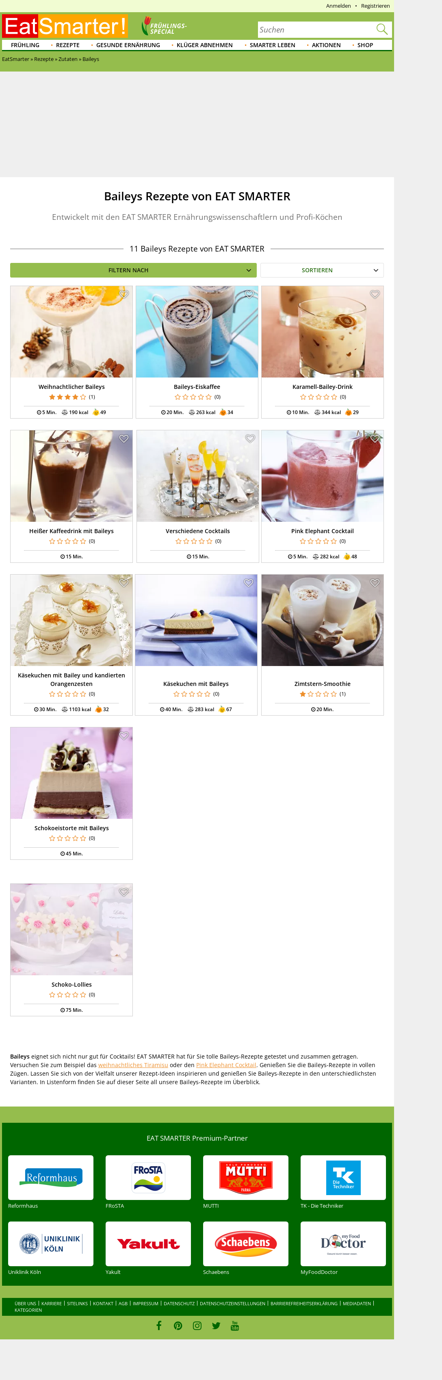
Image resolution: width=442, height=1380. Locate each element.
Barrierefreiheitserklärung (304, 1303)
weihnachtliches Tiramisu (133, 1065)
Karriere (51, 1303)
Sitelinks (77, 1303)
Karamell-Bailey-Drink (322, 387)
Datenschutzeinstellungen (232, 1303)
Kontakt (103, 1303)
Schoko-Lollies (72, 984)
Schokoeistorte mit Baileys (72, 828)
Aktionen (326, 45)
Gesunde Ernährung (128, 45)
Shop (365, 45)
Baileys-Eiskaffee (197, 387)
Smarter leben (272, 45)
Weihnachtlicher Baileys (72, 387)
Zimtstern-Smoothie (323, 684)
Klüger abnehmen (205, 45)
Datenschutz (179, 1303)
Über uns (25, 1303)
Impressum (145, 1303)
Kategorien (28, 1310)
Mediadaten (357, 1303)
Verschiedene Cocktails (198, 531)
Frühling (25, 45)
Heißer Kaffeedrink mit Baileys (71, 531)
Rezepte (68, 45)
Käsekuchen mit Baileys (196, 684)
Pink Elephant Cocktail (322, 531)
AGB (123, 1303)
